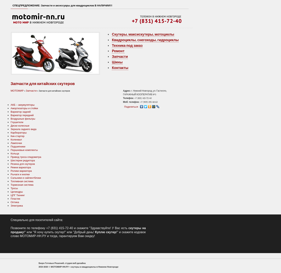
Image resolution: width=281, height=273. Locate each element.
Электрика (17, 205)
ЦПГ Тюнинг (18, 195)
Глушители (17, 122)
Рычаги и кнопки (20, 174)
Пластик (15, 198)
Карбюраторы (19, 132)
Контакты (120, 68)
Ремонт (118, 51)
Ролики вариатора (21, 170)
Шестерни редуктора (23, 160)
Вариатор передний (22, 115)
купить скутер (54, 232)
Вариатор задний (21, 111)
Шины (117, 62)
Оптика (15, 202)
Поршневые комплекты (24, 150)
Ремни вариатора (21, 167)
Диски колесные (20, 125)
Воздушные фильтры (23, 118)
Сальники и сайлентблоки (26, 177)
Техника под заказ (127, 46)
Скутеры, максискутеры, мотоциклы (143, 34)
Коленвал (16, 139)
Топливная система (22, 181)
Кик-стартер (18, 136)
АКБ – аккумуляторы (23, 104)
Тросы (14, 188)
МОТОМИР (17, 90)
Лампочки (16, 143)
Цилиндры (17, 191)
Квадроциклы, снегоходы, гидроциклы (145, 40)
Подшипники (18, 146)
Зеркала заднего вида (23, 129)
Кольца (15, 153)
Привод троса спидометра (26, 157)
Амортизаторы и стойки (24, 108)
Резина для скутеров (23, 163)
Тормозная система (22, 184)
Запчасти (120, 57)
